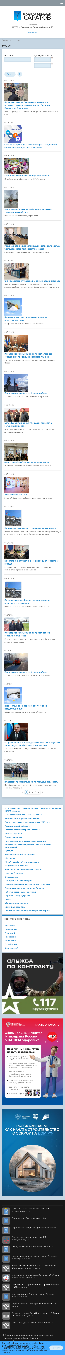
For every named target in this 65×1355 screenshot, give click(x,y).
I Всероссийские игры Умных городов (23, 815)
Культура (9, 851)
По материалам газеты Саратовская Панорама (27, 884)
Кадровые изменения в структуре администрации (30, 528)
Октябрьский (11, 944)
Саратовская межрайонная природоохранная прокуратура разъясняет (27, 601)
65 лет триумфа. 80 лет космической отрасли (26, 462)
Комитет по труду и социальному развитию (25, 841)
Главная (5, 40)
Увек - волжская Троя (15, 907)
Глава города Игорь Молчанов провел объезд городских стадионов (27, 634)
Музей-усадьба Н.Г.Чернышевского (22, 862)
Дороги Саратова (13, 833)
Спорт (8, 899)
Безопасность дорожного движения (22, 818)
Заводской (10, 933)
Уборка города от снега (16, 903)
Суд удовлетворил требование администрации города (32, 281)
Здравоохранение (13, 837)
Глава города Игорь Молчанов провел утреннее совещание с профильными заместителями (28, 355)
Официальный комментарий (18, 881)
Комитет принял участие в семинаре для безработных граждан (31, 562)
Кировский (10, 937)
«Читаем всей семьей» (15, 495)
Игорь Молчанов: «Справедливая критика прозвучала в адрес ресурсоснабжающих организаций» (32, 744)
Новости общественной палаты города (23, 869)
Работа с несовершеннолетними (20, 892)
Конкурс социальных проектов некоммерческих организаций (28, 846)
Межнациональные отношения (19, 854)
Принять (56, 1348)
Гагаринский (11, 929)
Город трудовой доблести (17, 826)
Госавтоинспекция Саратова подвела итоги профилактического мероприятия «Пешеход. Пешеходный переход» (27, 105)
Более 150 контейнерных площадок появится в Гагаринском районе (28, 424)
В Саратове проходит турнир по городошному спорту (31, 782)
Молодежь (10, 858)
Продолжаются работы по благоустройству (25, 393)
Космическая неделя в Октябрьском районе (26, 176)
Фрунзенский (11, 948)
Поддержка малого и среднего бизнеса (24, 888)
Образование (11, 877)
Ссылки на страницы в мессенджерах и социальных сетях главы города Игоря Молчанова (30, 146)
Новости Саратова (14, 873)
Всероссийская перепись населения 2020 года (27, 822)
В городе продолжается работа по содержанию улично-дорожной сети (28, 211)
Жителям (32, 32)
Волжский (9, 926)
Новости (16, 40)
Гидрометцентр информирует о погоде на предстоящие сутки (25, 318)
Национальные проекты (16, 866)
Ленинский (10, 941)
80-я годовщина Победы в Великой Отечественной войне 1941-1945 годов (33, 810)
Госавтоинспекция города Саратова (22, 830)
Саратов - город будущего (17, 896)
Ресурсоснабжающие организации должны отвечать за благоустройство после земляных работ (32, 247)
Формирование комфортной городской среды (27, 910)
